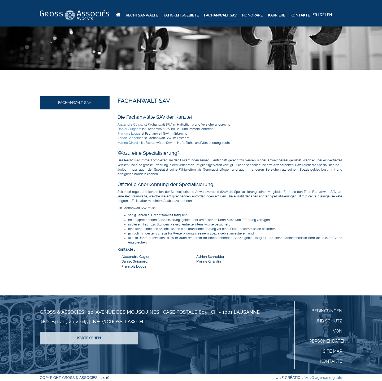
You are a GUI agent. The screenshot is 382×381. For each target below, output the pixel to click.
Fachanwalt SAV (220, 15)
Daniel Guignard (129, 129)
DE (322, 14)
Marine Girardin (129, 143)
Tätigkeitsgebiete (181, 15)
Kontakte (300, 15)
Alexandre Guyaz (130, 124)
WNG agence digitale (323, 377)
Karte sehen (89, 338)
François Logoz (129, 133)
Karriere (276, 15)
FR (314, 14)
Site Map (332, 351)
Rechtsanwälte (142, 15)
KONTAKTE (331, 361)
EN (329, 14)
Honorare (252, 15)
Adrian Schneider (130, 138)
